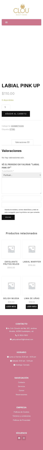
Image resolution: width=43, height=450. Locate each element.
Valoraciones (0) (22, 142)
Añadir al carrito (15, 114)
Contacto (21, 382)
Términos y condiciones (21, 416)
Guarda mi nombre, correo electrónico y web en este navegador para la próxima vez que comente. (22, 211)
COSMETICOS (17, 126)
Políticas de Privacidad (21, 420)
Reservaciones (21, 395)
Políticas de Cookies (21, 412)
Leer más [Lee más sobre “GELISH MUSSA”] (11, 306)
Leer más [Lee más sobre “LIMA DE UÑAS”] (32, 306)
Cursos (21, 390)
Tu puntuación (8, 171)
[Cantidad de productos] (6, 107)
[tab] (22, 142)
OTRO (12, 129)
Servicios (21, 386)
